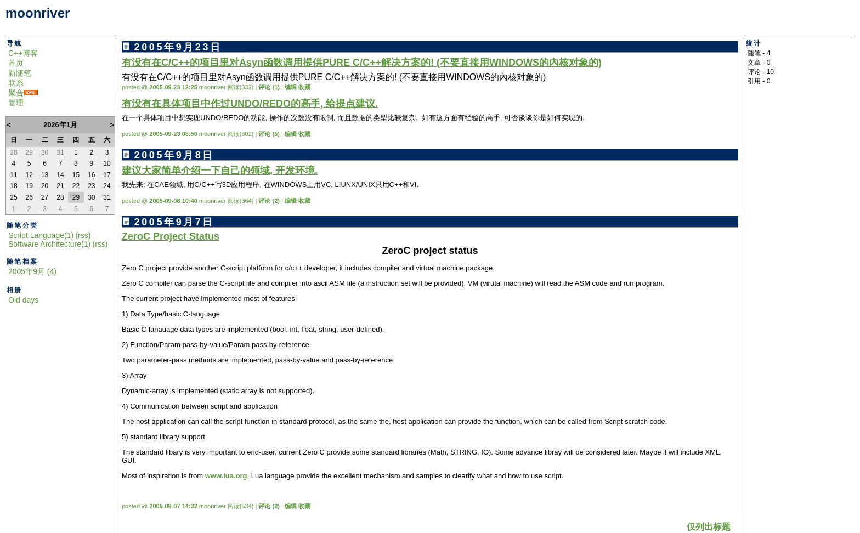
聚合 (16, 92)
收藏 (304, 87)
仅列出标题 (709, 526)
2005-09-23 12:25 (173, 87)
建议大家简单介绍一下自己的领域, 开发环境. (220, 170)
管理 (16, 102)
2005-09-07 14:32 (173, 506)
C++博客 (23, 53)
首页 (16, 63)
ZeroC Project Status (170, 236)
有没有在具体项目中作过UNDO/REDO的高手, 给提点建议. (250, 103)
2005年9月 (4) (32, 271)
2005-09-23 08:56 (173, 134)
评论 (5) (269, 134)
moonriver (37, 12)
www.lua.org (226, 476)
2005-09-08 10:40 (173, 200)
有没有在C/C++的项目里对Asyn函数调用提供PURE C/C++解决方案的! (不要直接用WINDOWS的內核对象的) (362, 62)
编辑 (291, 87)
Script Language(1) (40, 235)
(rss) (82, 235)
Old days (23, 300)
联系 (16, 82)
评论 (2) (269, 200)
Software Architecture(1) (49, 244)
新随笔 (19, 73)
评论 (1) (269, 87)
